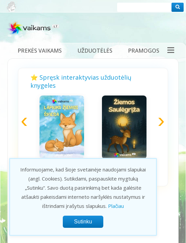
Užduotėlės (95, 50)
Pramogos (143, 50)
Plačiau (116, 205)
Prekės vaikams (40, 50)
